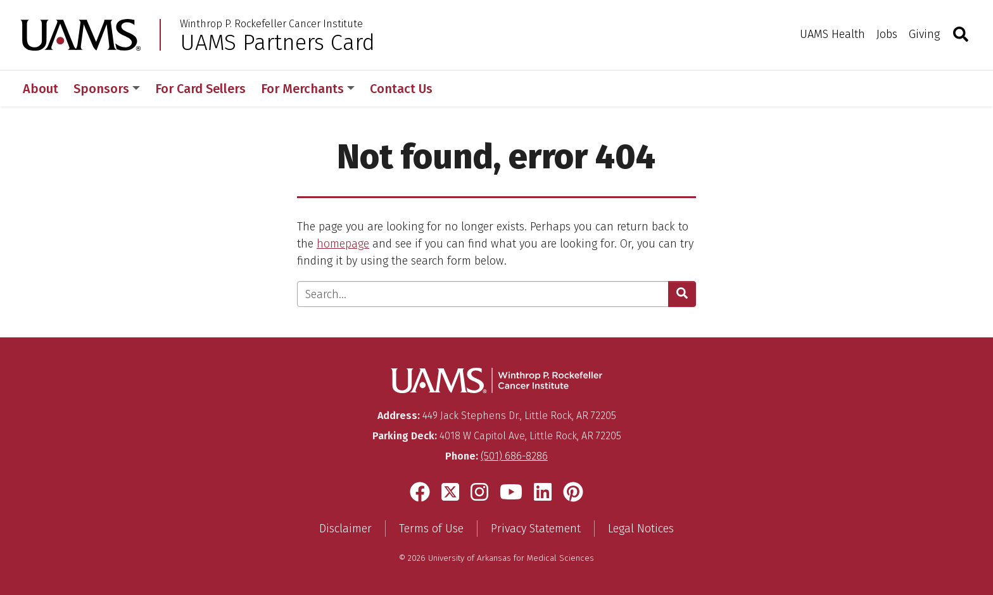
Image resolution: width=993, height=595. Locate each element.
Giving (924, 34)
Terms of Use (431, 529)
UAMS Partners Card (277, 42)
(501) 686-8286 (514, 456)
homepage (343, 244)
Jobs (886, 34)
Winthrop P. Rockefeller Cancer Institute (271, 24)
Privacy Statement (536, 529)
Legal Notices (641, 529)
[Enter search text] (483, 294)
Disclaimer (345, 529)
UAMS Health (832, 34)
